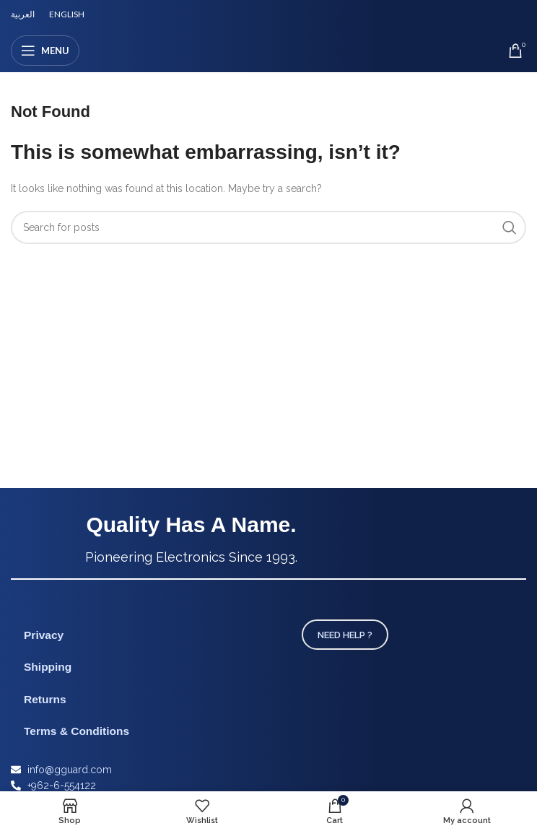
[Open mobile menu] (45, 50)
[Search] (268, 227)
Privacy (44, 635)
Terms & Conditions (76, 731)
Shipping (47, 667)
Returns (45, 699)
